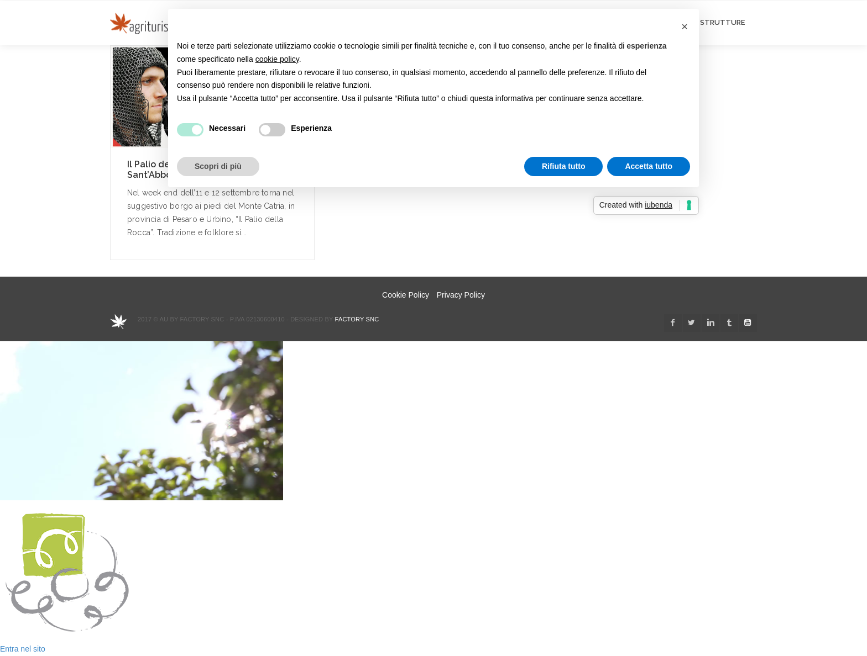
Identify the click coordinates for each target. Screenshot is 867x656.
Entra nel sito (22, 648)
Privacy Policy (461, 294)
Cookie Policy (405, 294)
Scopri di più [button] (218, 166)
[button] (684, 26)
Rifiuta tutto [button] (564, 166)
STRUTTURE (722, 22)
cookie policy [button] (277, 59)
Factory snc (357, 319)
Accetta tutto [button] (648, 166)
